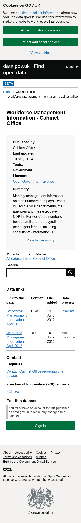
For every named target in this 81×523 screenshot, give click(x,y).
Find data (70, 272)
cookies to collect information (38, 13)
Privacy (56, 452)
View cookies (40, 53)
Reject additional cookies (40, 42)
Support (41, 457)
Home (7, 92)
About (7, 452)
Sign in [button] (40, 426)
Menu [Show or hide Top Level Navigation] (70, 67)
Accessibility (23, 452)
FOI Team (14, 391)
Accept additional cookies (40, 30)
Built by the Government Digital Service (29, 461)
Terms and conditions (17, 457)
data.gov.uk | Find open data (23, 69)
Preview (68, 311)
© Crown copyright (40, 512)
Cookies (41, 452)
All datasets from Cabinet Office (30, 258)
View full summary (41, 240)
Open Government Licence (33, 181)
